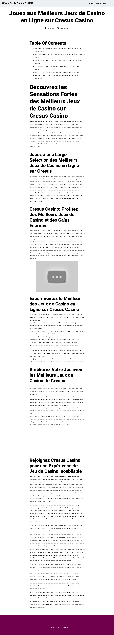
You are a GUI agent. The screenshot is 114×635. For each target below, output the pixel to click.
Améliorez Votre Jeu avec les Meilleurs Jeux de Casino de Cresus (57, 72)
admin (52, 28)
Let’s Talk (101, 3)
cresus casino (61, 190)
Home (90, 3)
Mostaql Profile (67, 622)
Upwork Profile (46, 622)
